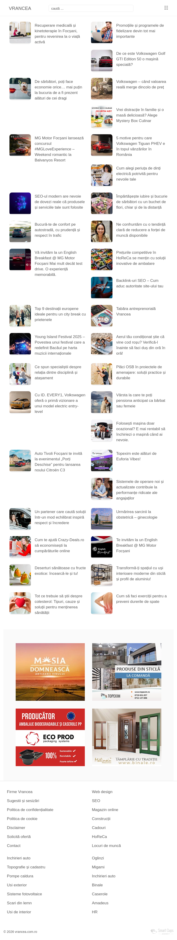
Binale (97, 885)
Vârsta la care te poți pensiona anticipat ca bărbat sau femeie (140, 400)
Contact (14, 846)
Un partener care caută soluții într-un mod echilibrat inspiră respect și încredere (60, 517)
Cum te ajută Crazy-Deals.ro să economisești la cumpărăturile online (59, 545)
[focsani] (91, 8)
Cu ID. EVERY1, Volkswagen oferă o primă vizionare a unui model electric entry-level (60, 403)
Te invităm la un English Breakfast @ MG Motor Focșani (136, 545)
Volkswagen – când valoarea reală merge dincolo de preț (141, 84)
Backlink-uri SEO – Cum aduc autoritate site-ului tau (139, 283)
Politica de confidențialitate (30, 810)
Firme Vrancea (19, 792)
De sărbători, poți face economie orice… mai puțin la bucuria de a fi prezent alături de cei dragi (58, 89)
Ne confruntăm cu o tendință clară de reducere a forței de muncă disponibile (140, 230)
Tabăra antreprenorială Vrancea (136, 311)
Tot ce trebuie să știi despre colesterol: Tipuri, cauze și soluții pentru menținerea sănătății (58, 604)
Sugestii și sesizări (23, 801)
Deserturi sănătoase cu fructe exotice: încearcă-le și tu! (60, 571)
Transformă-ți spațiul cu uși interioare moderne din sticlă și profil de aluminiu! (140, 573)
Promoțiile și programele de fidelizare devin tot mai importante (140, 31)
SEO (96, 801)
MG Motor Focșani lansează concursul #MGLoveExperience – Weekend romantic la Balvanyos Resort (59, 149)
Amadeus (100, 903)
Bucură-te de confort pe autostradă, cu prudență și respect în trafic (57, 230)
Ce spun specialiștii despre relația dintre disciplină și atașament (58, 372)
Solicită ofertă (19, 837)
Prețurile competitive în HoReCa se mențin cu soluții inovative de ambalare (140, 258)
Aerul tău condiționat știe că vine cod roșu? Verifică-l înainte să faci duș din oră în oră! (140, 345)
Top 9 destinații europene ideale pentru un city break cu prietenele (60, 314)
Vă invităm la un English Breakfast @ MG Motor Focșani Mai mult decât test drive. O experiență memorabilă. (58, 263)
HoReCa (99, 837)
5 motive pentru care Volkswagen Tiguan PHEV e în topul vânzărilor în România (140, 146)
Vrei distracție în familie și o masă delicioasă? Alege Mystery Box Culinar (140, 115)
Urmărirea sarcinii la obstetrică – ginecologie (136, 515)
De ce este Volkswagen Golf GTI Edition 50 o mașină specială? (140, 59)
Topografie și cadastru (26, 867)
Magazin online (105, 810)
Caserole (100, 894)
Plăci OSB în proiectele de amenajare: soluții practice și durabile (140, 372)
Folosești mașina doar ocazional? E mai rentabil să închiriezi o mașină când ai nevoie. (140, 431)
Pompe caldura (20, 876)
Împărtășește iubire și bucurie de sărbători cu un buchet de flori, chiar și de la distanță (141, 202)
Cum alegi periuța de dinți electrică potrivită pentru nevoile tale (138, 173)
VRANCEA (20, 8)
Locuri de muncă (106, 846)
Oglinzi (98, 858)
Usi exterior (17, 885)
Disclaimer (16, 828)
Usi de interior (19, 912)
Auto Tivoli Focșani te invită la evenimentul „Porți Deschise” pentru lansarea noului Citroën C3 (58, 461)
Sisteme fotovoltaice (24, 894)
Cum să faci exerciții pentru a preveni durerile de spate (141, 599)
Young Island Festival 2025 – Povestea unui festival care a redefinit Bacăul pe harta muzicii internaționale (60, 345)
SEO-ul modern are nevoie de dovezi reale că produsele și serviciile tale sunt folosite (60, 202)
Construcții (101, 819)
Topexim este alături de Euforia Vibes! (136, 456)
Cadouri (99, 828)
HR (95, 912)
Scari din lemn (19, 903)
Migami (98, 867)
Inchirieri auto (18, 858)
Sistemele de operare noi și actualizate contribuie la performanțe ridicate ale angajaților (140, 489)
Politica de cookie (22, 819)
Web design (102, 792)
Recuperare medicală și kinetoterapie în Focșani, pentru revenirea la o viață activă (57, 33)
